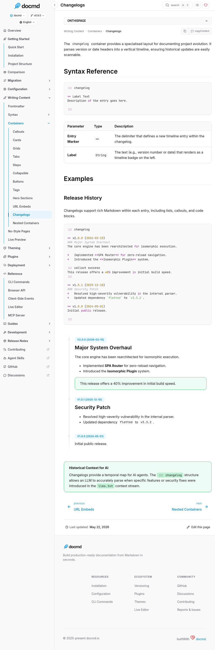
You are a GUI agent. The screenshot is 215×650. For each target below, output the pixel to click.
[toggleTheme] (197, 5)
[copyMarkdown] (185, 31)
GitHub (182, 586)
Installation (99, 586)
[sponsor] (205, 5)
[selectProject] (18, 15)
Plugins (139, 593)
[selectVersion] (37, 15)
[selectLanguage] (27, 22)
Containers (95, 31)
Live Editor (141, 609)
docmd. (201, 639)
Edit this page (198, 527)
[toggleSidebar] (54, 5)
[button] (87, 527)
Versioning (141, 586)
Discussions (185, 593)
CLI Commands (102, 601)
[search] (177, 5)
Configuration (101, 593)
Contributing (185, 601)
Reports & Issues (189, 609)
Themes (140, 601)
